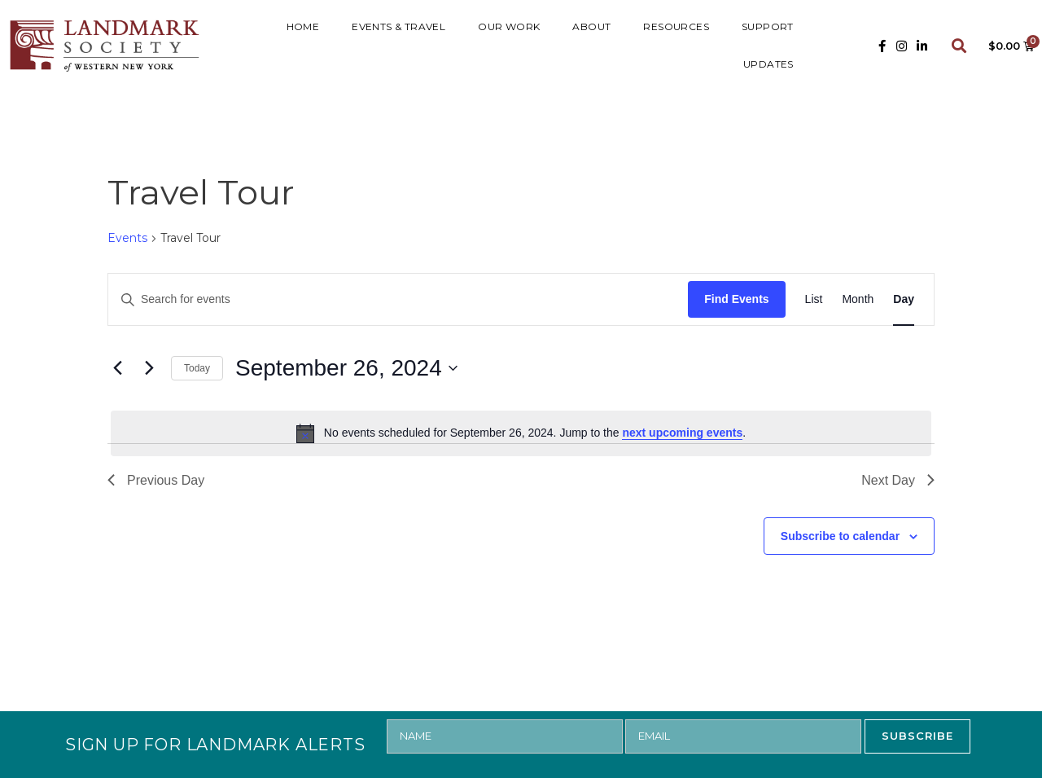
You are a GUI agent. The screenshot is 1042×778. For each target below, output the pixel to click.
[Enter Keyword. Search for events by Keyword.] (398, 299)
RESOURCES (676, 26)
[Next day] (149, 368)
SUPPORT (768, 26)
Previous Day (155, 480)
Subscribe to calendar (840, 536)
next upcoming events (682, 432)
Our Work (509, 26)
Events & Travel (398, 26)
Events (127, 238)
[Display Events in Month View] (857, 299)
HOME (303, 26)
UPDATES (768, 64)
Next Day (898, 480)
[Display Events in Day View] (903, 299)
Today (197, 368)
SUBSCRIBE (917, 735)
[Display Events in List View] (814, 299)
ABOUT (591, 26)
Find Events (736, 298)
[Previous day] (117, 368)
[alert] (521, 433)
